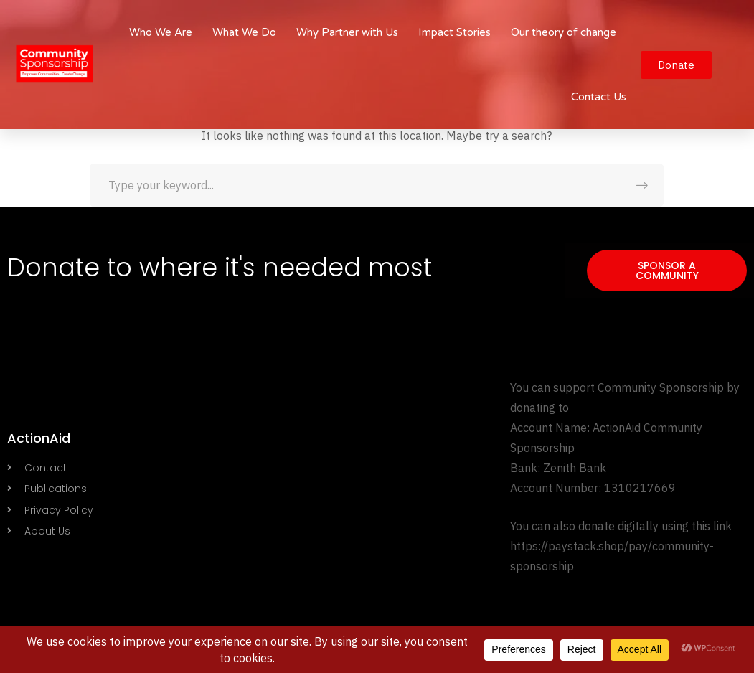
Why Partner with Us (347, 32)
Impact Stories (454, 32)
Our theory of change (563, 32)
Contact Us (598, 96)
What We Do (244, 32)
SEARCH (642, 185)
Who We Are (160, 32)
